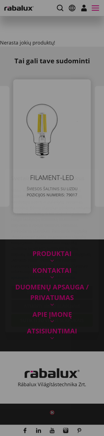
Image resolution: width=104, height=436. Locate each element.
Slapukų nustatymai (52, 260)
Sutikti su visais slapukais (52, 288)
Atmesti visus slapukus (52, 274)
